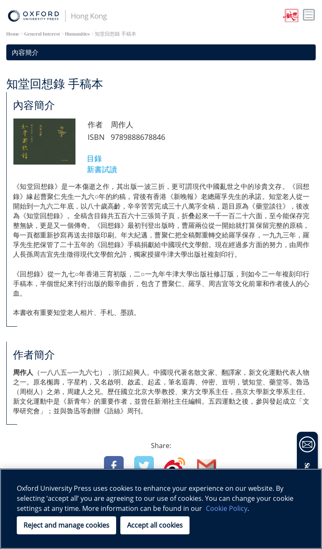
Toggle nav (309, 15)
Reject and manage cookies (66, 525)
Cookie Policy (226, 508)
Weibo (174, 466)
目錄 (94, 158)
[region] (161, 509)
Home (12, 34)
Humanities (77, 34)
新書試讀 (102, 169)
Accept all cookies (155, 525)
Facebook (114, 466)
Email (207, 466)
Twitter (144, 466)
